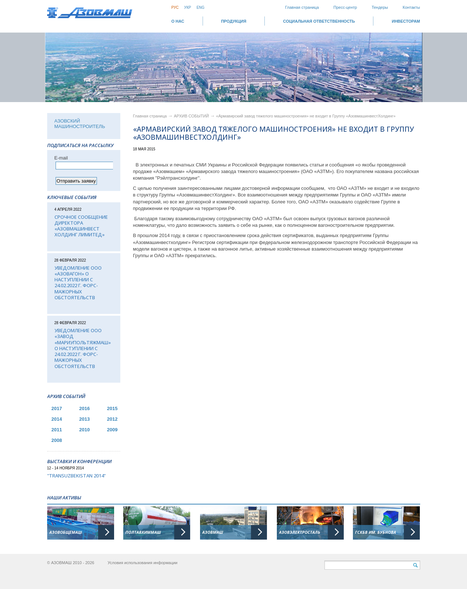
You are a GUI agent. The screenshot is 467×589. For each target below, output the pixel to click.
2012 (112, 419)
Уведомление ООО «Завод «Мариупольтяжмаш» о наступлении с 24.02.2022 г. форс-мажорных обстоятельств (82, 348)
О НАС (178, 21)
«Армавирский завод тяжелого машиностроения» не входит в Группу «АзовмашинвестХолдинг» (306, 116)
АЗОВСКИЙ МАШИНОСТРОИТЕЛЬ (79, 123)
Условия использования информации (142, 562)
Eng (200, 7)
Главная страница (302, 7)
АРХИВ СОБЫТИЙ (192, 116)
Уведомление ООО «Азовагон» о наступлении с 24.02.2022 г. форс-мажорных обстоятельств (78, 283)
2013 (84, 419)
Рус (175, 7)
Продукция (233, 21)
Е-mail (61, 158)
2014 (57, 419)
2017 (57, 408)
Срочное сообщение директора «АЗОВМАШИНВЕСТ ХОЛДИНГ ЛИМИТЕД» (81, 226)
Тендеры (380, 7)
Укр (187, 7)
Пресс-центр (345, 7)
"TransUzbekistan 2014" (76, 476)
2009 (112, 429)
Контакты (411, 7)
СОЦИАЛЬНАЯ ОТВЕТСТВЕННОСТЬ (319, 21)
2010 (84, 429)
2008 (57, 440)
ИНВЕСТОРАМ (406, 21)
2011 (57, 429)
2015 (112, 408)
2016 (84, 408)
